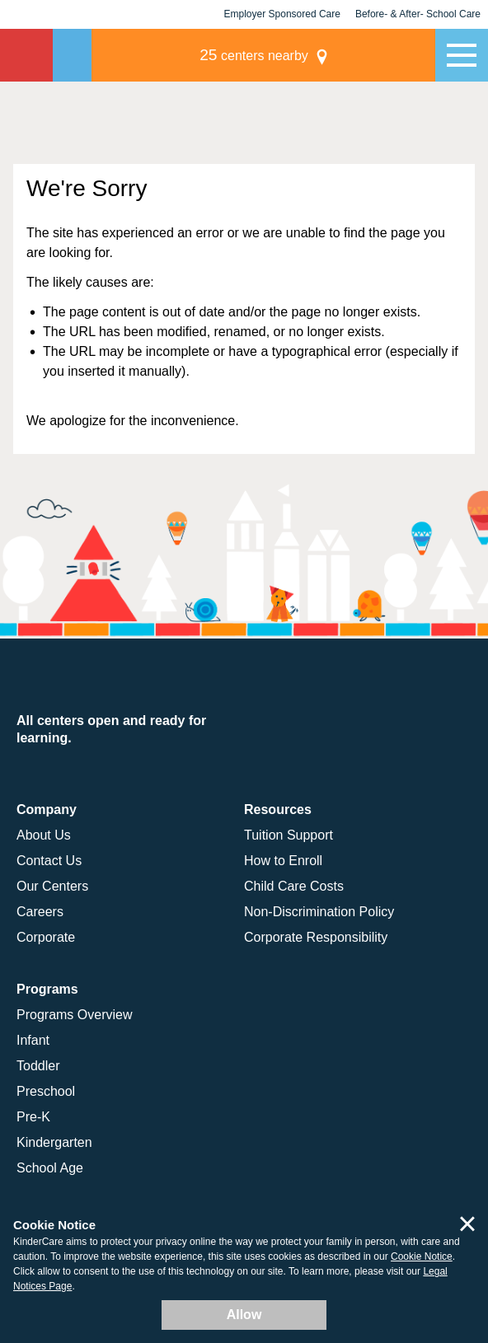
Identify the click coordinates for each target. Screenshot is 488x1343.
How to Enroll (283, 861)
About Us (43, 835)
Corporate (45, 937)
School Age (49, 1168)
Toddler (37, 1066)
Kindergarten (54, 1142)
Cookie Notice (422, 1256)
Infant (32, 1040)
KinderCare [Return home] (26, 55)
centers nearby (320, 54)
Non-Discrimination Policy (319, 912)
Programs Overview (74, 1015)
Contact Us (49, 861)
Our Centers (52, 886)
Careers (39, 912)
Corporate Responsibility (315, 937)
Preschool (45, 1091)
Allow (244, 1315)
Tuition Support (288, 835)
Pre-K (33, 1117)
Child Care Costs (294, 886)
